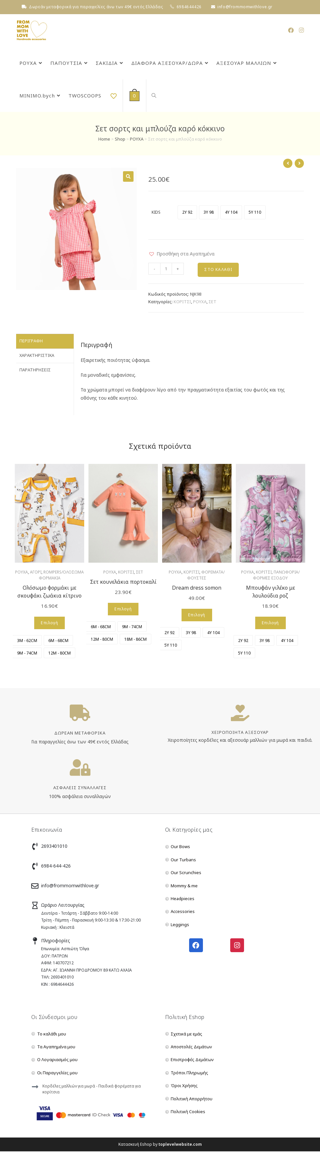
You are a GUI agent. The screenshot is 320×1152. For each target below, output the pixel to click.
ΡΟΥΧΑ (136, 139)
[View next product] (299, 163)
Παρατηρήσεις (35, 368)
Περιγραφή (31, 341)
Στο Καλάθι (218, 270)
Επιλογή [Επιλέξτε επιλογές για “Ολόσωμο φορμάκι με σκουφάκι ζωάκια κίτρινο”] (49, 623)
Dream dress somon (196, 588)
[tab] (45, 342)
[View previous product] (287, 163)
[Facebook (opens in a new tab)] (290, 30)
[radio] (187, 212)
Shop (120, 139)
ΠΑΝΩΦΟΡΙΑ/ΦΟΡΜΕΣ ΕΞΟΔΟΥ (276, 575)
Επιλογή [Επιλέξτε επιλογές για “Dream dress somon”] (196, 615)
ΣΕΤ (212, 302)
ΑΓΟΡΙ (35, 573)
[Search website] (153, 95)
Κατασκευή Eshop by (160, 1145)
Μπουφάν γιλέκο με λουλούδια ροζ (270, 592)
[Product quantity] (166, 269)
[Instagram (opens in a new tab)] (301, 30)
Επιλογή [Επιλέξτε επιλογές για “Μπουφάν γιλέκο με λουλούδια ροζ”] (270, 623)
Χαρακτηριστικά (36, 355)
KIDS (156, 212)
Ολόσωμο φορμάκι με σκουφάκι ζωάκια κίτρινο (49, 592)
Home (104, 139)
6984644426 (189, 7)
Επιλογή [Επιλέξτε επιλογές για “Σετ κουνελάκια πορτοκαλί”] (123, 609)
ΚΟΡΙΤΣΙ (182, 302)
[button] (181, 254)
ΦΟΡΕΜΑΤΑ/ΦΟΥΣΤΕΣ (206, 575)
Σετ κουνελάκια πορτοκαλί (123, 582)
